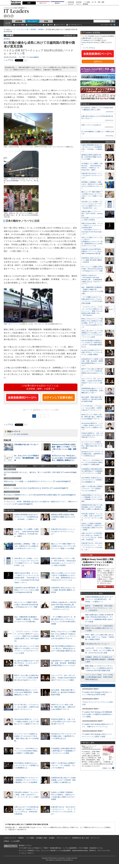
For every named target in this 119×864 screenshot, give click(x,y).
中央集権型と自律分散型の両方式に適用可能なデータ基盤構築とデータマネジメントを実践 (63, 751)
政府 (18, 434)
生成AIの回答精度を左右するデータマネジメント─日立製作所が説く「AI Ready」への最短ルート (26, 517)
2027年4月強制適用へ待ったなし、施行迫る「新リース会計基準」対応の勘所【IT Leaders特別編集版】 (40, 473)
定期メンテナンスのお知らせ (91, 125)
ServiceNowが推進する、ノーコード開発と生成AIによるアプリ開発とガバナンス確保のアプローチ (26, 721)
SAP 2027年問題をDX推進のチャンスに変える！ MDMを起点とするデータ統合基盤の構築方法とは (63, 648)
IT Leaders (16, 11)
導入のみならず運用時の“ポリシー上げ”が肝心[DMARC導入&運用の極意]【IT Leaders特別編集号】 (40, 495)
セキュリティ (60, 25)
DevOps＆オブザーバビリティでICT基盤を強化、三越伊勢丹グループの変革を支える (63, 736)
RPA (51, 25)
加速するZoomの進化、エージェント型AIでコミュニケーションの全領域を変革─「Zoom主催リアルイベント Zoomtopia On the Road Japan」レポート (26, 577)
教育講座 (85, 4)
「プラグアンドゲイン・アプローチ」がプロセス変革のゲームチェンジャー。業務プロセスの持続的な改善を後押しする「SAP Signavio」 (26, 636)
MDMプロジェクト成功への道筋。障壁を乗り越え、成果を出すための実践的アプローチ (63, 707)
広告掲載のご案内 (41, 838)
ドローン (78, 4)
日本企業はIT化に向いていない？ (26, 444)
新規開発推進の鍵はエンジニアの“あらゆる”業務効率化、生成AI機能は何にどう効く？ (26, 692)
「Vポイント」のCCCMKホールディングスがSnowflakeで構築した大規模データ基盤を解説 (26, 751)
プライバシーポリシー (63, 838)
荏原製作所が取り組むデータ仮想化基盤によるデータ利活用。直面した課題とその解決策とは (63, 780)
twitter (5, 16)
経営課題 (18, 21)
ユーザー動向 (20, 25)
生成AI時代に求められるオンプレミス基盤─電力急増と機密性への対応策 (63, 590)
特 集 (46, 21)
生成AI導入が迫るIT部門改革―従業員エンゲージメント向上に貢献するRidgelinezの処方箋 (26, 590)
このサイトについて (10, 838)
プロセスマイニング (34, 25)
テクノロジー (32, 21)
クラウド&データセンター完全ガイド (30, 848)
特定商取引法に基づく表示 (80, 838)
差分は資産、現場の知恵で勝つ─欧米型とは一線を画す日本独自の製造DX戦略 (63, 692)
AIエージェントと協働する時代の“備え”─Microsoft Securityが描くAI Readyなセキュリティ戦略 (26, 604)
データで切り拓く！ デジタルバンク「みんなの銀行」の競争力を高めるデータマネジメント (26, 707)
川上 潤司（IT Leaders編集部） (29, 57)
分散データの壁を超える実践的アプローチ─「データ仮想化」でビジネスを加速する (63, 765)
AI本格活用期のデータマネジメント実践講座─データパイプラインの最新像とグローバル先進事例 (26, 780)
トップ (7, 23)
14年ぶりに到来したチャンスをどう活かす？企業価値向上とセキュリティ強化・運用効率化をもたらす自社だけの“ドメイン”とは (92, 242)
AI (45, 25)
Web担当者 (71, 2)
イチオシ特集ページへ (105, 586)
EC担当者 (79, 2)
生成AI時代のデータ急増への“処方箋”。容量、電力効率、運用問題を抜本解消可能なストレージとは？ (63, 663)
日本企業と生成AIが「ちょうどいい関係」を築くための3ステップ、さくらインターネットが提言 (26, 794)
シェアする (8, 60)
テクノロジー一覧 (22, 29)
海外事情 (33, 29)
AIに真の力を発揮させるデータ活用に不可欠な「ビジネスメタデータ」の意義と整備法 (26, 663)
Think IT (46, 848)
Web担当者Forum (55, 848)
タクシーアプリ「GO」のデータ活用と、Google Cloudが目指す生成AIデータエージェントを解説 (63, 677)
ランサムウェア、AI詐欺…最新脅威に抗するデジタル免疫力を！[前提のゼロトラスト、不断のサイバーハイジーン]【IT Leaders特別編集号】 (40, 503)
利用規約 (21, 838)
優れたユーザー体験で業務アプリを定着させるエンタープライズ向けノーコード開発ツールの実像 (63, 546)
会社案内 (52, 838)
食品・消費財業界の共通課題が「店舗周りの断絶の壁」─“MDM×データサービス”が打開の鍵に (26, 619)
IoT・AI (94, 2)
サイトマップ (95, 838)
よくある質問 (15, 841)
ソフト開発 (86, 2)
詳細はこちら (107, 768)
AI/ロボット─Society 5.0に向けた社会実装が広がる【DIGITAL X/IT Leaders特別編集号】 (36, 488)
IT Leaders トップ (9, 29)
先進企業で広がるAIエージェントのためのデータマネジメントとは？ (63, 531)
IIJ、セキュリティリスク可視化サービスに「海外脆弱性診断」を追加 (26, 458)
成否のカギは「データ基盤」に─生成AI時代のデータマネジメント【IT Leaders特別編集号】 (37, 481)
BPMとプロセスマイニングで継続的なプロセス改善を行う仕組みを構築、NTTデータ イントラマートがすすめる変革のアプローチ (92, 323)
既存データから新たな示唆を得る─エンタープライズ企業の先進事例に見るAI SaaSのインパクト (26, 677)
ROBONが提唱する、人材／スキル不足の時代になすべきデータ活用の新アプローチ (63, 721)
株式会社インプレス (25, 845)
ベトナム (10, 434)
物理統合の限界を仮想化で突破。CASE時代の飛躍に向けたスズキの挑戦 (63, 517)
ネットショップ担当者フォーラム (29, 850)
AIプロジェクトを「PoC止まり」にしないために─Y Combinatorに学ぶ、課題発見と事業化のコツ (64, 458)
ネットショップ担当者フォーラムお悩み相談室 (56, 850)
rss (12, 16)
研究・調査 (101, 2)
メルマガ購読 (30, 838)
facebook (8, 16)
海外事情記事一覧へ (70, 35)
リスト (25, 60)
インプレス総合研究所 (70, 848)
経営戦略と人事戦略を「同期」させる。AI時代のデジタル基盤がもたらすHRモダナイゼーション (26, 546)
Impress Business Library (89, 42)
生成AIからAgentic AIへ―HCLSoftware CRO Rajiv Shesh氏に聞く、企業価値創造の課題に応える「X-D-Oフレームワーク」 (91, 280)
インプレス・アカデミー (26, 853)
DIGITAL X (92, 850)
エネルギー (71, 4)
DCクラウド (43, 3)
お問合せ (6, 841)
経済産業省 (24, 434)
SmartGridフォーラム (96, 848)
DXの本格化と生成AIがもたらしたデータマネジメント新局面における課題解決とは (26, 765)
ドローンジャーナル (103, 850)
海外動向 (41, 29)
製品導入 (57, 3)
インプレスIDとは (89, 48)
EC (15, 434)
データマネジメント (75, 25)
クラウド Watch (83, 848)
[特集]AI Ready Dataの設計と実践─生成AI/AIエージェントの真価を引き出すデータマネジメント (98, 562)
